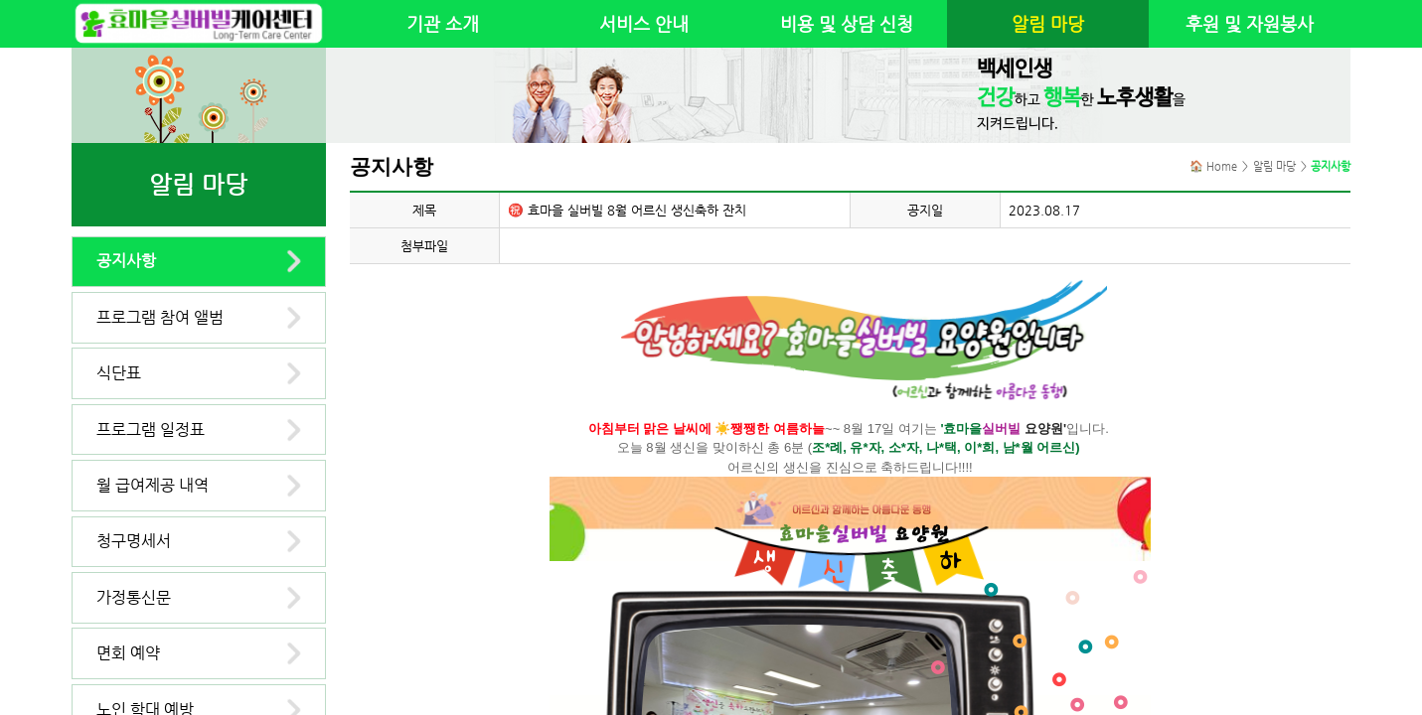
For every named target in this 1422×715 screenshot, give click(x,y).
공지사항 (126, 260)
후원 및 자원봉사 (1249, 24)
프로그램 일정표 (150, 429)
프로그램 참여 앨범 (160, 317)
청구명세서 (133, 540)
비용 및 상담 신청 (846, 24)
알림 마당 (1048, 24)
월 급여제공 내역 (152, 485)
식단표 (118, 372)
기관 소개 (442, 24)
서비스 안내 (644, 24)
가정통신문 (133, 597)
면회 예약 (128, 653)
